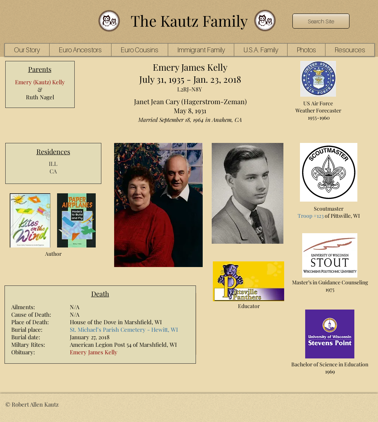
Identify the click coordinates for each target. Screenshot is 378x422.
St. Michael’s (85, 329)
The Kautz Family (189, 20)
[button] (80, 50)
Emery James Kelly (93, 352)
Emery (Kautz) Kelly (40, 82)
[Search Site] (320, 21)
